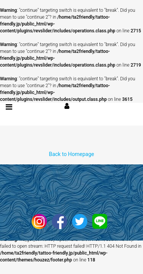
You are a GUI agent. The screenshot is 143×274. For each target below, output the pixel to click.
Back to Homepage (71, 154)
